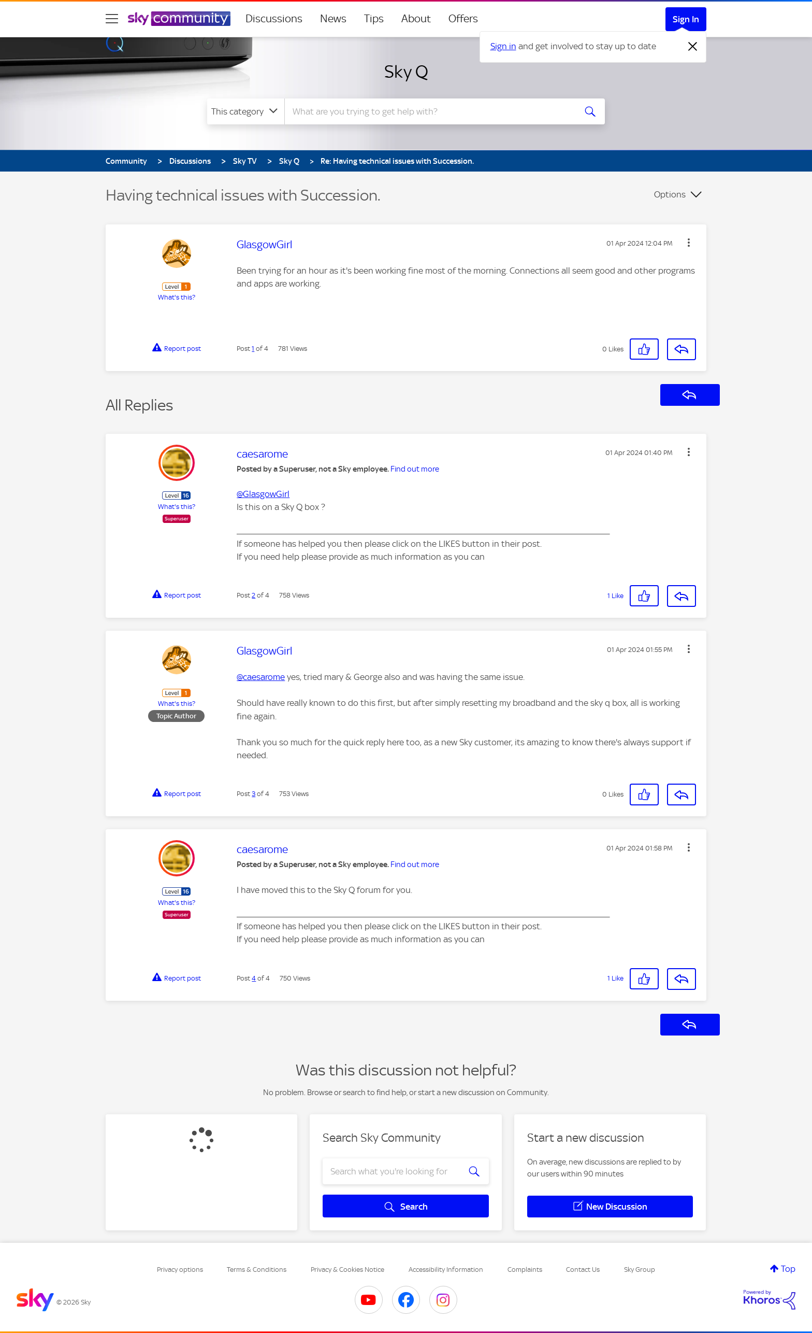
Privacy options (180, 1269)
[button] (689, 242)
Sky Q (406, 71)
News (333, 18)
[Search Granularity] (245, 111)
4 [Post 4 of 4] (254, 978)
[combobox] (429, 111)
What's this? (176, 297)
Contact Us (583, 1269)
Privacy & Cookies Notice (347, 1269)
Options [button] (670, 194)
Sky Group (639, 1269)
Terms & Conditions (256, 1269)
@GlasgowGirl (263, 494)
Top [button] (788, 1269)
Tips (374, 18)
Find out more (414, 469)
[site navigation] (112, 18)
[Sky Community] (179, 18)
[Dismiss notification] (693, 46)
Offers (463, 18)
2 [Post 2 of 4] (253, 595)
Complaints (525, 1269)
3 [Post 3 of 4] (253, 794)
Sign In (686, 19)
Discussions (273, 18)
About (416, 18)
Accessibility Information (446, 1269)
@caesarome (261, 677)
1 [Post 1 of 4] (253, 348)
